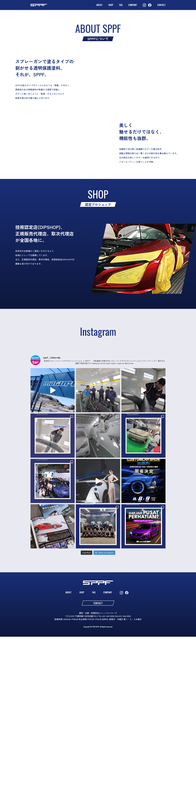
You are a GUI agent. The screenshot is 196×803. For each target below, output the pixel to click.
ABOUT (99, 5)
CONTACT (161, 5)
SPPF (33, 5)
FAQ (120, 5)
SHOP (110, 5)
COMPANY (132, 5)
